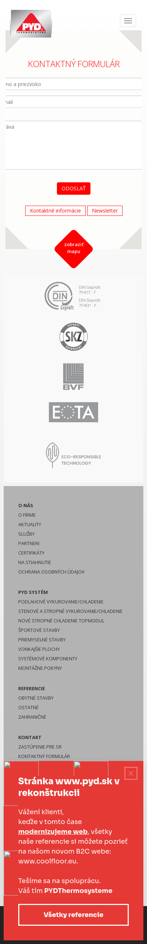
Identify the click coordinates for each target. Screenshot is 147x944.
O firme (27, 515)
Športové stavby (39, 630)
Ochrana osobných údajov (51, 571)
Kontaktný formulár (44, 756)
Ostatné (28, 707)
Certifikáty (31, 552)
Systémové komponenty (47, 658)
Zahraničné (32, 717)
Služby (26, 534)
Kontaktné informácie (55, 210)
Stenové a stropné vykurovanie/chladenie (70, 611)
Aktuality (29, 524)
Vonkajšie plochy (39, 649)
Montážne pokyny (40, 668)
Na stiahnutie (34, 562)
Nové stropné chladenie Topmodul (61, 620)
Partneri (28, 543)
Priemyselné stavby (42, 639)
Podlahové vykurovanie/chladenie (61, 601)
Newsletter (104, 210)
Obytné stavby (36, 698)
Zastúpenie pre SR (40, 746)
